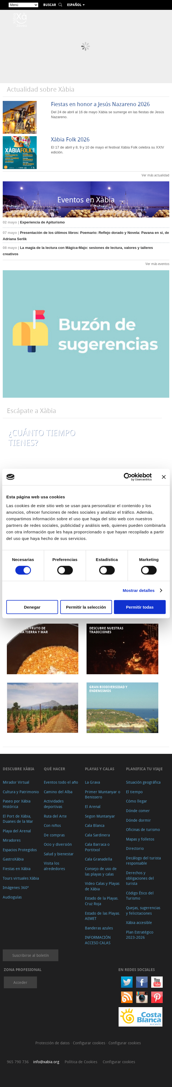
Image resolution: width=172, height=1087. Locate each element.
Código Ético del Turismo (140, 895)
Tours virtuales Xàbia (21, 878)
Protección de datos (53, 1042)
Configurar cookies (89, 1042)
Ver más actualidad (155, 175)
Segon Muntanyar (100, 816)
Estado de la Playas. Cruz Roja (102, 901)
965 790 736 (18, 1061)
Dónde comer (138, 810)
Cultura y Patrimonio (21, 791)
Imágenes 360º (16, 887)
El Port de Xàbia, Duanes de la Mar (18, 818)
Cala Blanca (94, 825)
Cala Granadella (98, 859)
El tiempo (134, 791)
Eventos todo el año (61, 782)
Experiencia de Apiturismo (34, 222)
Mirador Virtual (16, 782)
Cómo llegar (136, 801)
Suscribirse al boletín (30, 955)
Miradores (12, 840)
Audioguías (12, 897)
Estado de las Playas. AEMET (102, 916)
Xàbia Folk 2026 (70, 139)
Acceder (20, 982)
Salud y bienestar (59, 853)
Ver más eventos (157, 263)
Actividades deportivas (54, 803)
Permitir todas (140, 606)
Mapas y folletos (140, 839)
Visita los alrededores (54, 866)
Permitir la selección (86, 606)
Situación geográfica (143, 782)
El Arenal (93, 806)
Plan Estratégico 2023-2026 (139, 934)
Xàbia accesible (139, 922)
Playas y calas (99, 768)
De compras (54, 835)
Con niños (52, 825)
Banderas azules (99, 928)
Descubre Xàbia (18, 768)
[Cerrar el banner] (164, 477)
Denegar (32, 606)
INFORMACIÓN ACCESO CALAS (98, 940)
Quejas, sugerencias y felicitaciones (143, 910)
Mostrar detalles (139, 590)
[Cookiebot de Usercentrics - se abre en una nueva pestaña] (128, 477)
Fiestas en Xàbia (16, 868)
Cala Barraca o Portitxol (97, 847)
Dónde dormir (138, 820)
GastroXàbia (13, 859)
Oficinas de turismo (143, 829)
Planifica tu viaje (144, 768)
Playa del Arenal (17, 830)
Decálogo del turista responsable (143, 860)
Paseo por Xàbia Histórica (16, 803)
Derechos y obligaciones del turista (140, 878)
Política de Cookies (81, 1061)
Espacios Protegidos (20, 849)
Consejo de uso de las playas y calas (101, 871)
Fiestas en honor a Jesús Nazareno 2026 (100, 104)
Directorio (135, 848)
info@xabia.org (46, 1061)
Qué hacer (54, 768)
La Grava (92, 782)
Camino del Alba (58, 791)
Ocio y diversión (58, 844)
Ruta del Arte (55, 816)
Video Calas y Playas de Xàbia (102, 886)
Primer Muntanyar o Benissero (102, 794)
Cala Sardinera (97, 835)
